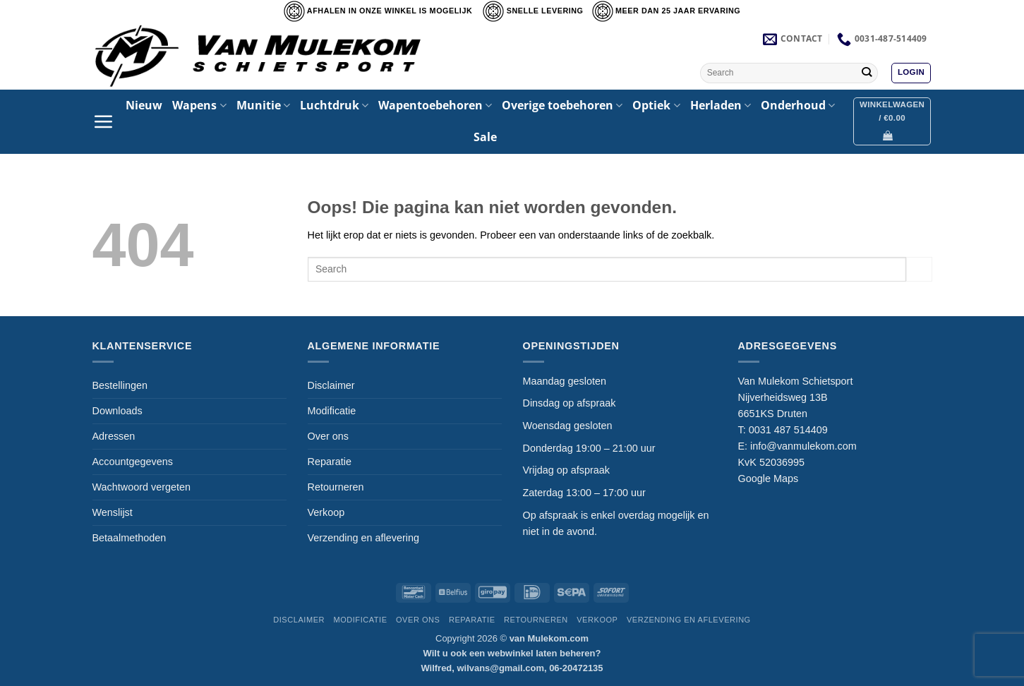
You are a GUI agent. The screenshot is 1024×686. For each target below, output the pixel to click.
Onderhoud (798, 105)
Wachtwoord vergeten (141, 487)
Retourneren (336, 487)
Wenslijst (112, 512)
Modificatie (332, 410)
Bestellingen (119, 385)
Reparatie (329, 461)
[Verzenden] (867, 72)
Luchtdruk (334, 105)
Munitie (263, 105)
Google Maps (768, 478)
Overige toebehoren (562, 105)
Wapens (199, 105)
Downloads (117, 410)
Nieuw (144, 105)
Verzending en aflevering (363, 537)
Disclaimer (331, 385)
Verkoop (326, 512)
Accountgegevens (132, 461)
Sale (485, 137)
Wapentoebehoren (435, 105)
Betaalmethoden (129, 537)
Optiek (656, 105)
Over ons (328, 436)
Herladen (720, 105)
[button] (911, 73)
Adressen (113, 436)
